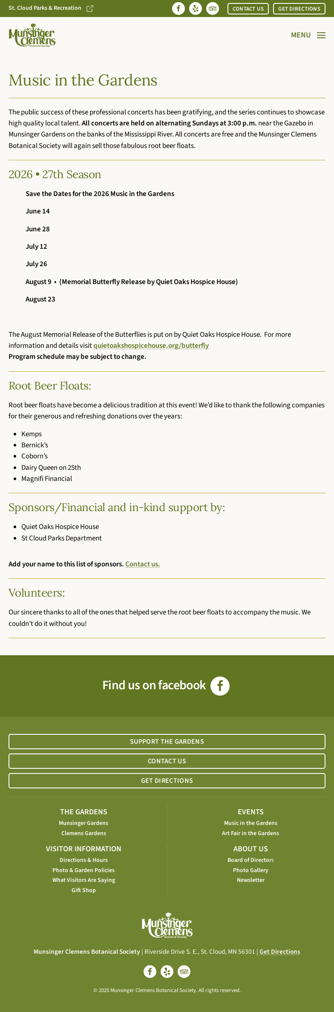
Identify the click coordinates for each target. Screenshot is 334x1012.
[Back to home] (32, 35)
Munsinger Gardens (83, 823)
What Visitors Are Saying (83, 880)
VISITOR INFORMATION (83, 849)
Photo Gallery (250, 870)
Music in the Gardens (250, 823)
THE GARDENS (83, 812)
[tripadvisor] (184, 971)
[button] (308, 35)
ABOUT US (250, 849)
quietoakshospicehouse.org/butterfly (151, 346)
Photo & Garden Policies (83, 870)
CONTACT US (248, 9)
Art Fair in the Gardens (250, 833)
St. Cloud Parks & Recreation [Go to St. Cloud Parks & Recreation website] (51, 8)
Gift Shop (84, 890)
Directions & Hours (84, 860)
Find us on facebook (166, 685)
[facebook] (150, 971)
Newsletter (251, 880)
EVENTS (251, 812)
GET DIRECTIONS (299, 9)
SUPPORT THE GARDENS (167, 741)
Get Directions (279, 951)
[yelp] (167, 971)
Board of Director (249, 860)
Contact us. (142, 564)
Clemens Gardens (83, 833)
